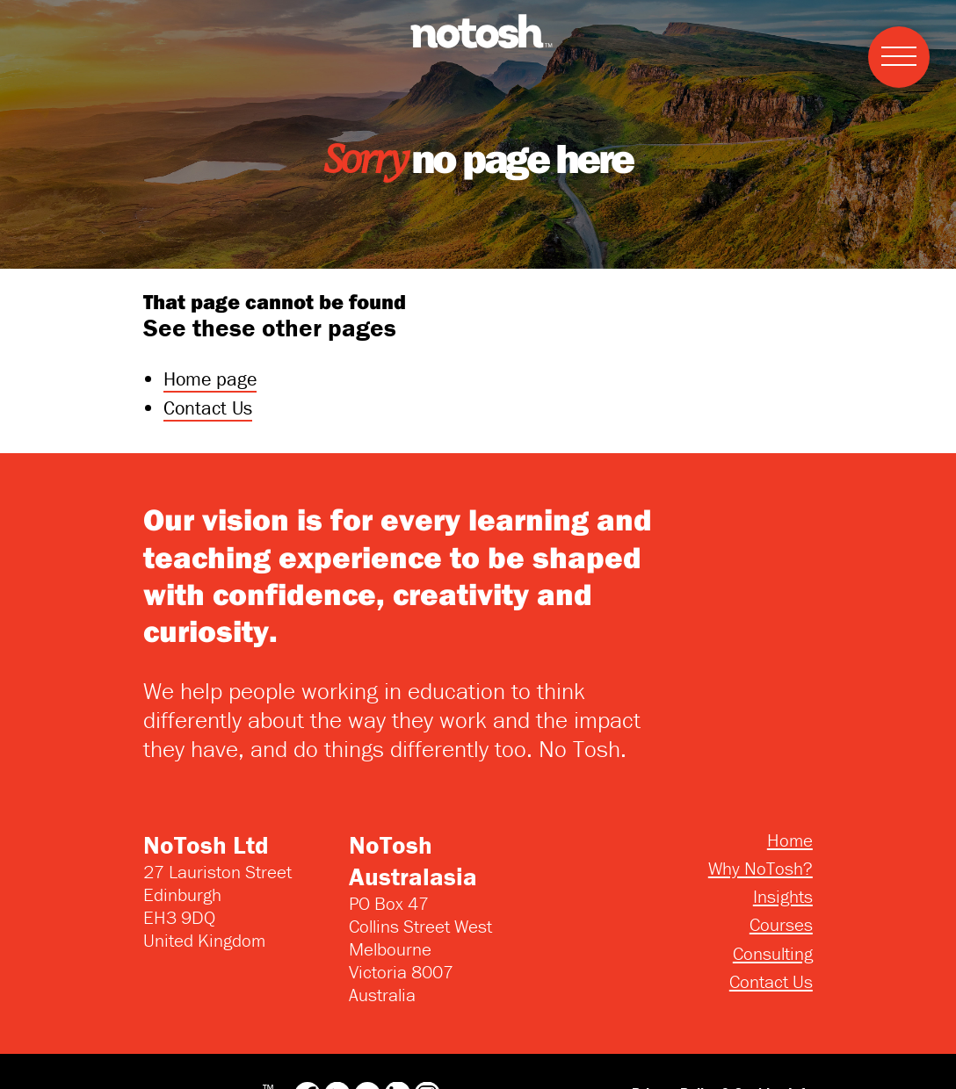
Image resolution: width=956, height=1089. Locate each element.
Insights (783, 896)
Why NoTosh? (760, 868)
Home (790, 840)
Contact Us (207, 408)
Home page (210, 379)
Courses (781, 924)
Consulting (773, 953)
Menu (892, 37)
